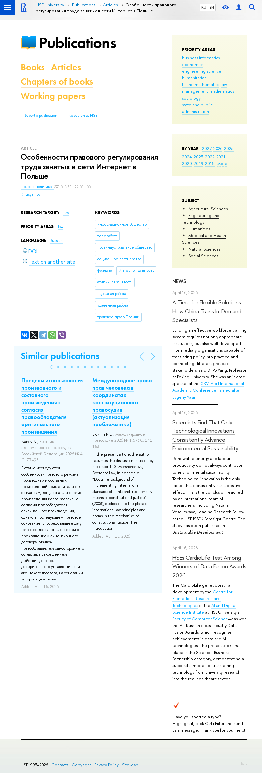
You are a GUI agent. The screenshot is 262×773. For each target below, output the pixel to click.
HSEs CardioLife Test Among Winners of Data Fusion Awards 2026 (209, 566)
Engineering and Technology (200, 218)
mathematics (222, 91)
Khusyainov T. (32, 194)
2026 (217, 148)
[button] (51, 367)
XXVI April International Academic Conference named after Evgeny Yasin (208, 390)
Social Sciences (203, 256)
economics (192, 64)
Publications (77, 43)
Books (32, 67)
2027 (207, 148)
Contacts (59, 765)
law (224, 84)
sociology (191, 98)
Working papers (53, 96)
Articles (66, 67)
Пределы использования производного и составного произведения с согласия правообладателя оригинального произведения (52, 406)
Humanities (199, 229)
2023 (198, 157)
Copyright (81, 765)
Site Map (130, 765)
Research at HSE (82, 115)
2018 (210, 163)
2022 (210, 157)
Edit (244, 763)
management (195, 91)
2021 (221, 157)
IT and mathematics (200, 84)
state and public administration (197, 108)
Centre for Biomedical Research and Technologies (202, 598)
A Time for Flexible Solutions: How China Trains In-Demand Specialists (207, 311)
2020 (187, 163)
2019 (198, 163)
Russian (56, 240)
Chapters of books (57, 81)
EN (212, 7)
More (222, 163)
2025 (229, 148)
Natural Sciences (204, 249)
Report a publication (40, 115)
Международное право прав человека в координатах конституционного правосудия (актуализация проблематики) (122, 402)
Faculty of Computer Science (200, 619)
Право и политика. (37, 186)
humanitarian (194, 78)
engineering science (201, 71)
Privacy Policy (106, 765)
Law (66, 212)
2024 (187, 157)
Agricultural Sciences (208, 209)
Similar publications (60, 356)
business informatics (201, 58)
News (179, 281)
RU (203, 7)
